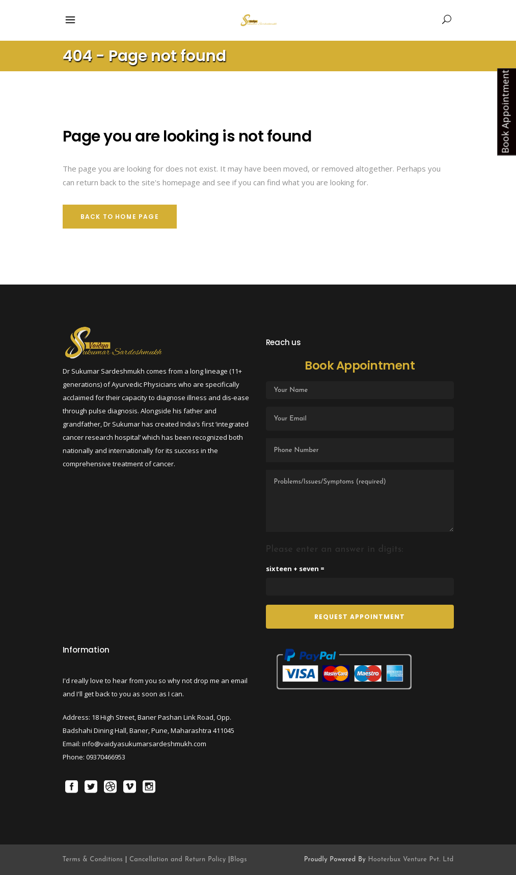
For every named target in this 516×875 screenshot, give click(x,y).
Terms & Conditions (94, 859)
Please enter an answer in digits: (335, 549)
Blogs (238, 859)
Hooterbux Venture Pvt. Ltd (410, 859)
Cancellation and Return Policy (177, 859)
